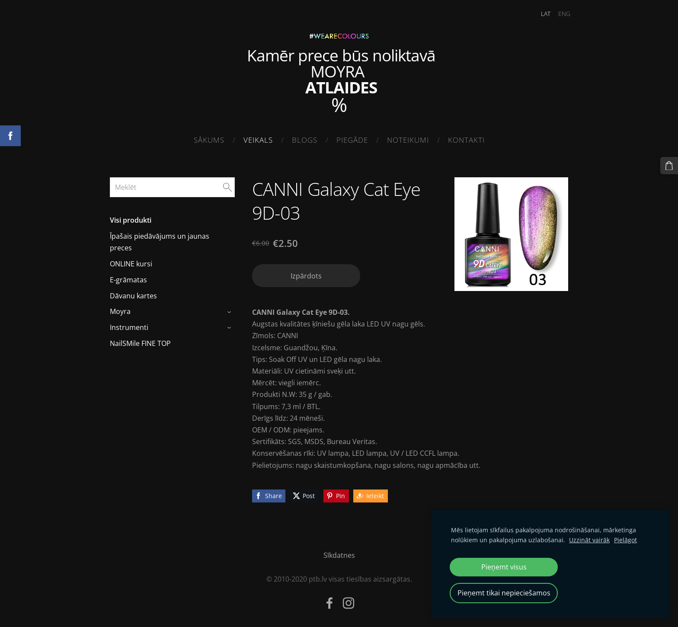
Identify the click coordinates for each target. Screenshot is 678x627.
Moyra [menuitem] (120, 309)
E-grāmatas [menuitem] (128, 277)
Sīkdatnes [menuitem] (339, 552)
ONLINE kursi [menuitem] (131, 261)
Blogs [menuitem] (304, 140)
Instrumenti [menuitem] (129, 324)
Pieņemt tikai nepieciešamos (503, 593)
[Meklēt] (172, 185)
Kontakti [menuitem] (466, 140)
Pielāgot (625, 540)
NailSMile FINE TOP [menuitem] (140, 340)
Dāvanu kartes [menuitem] (133, 293)
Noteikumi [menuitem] (408, 140)
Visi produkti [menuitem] (130, 218)
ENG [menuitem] (559, 14)
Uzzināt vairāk (589, 540)
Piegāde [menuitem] (352, 140)
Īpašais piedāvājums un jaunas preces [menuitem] (159, 239)
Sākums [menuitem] (209, 140)
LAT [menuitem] (540, 14)
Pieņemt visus (504, 567)
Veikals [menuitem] (258, 140)
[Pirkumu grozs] (670, 165)
